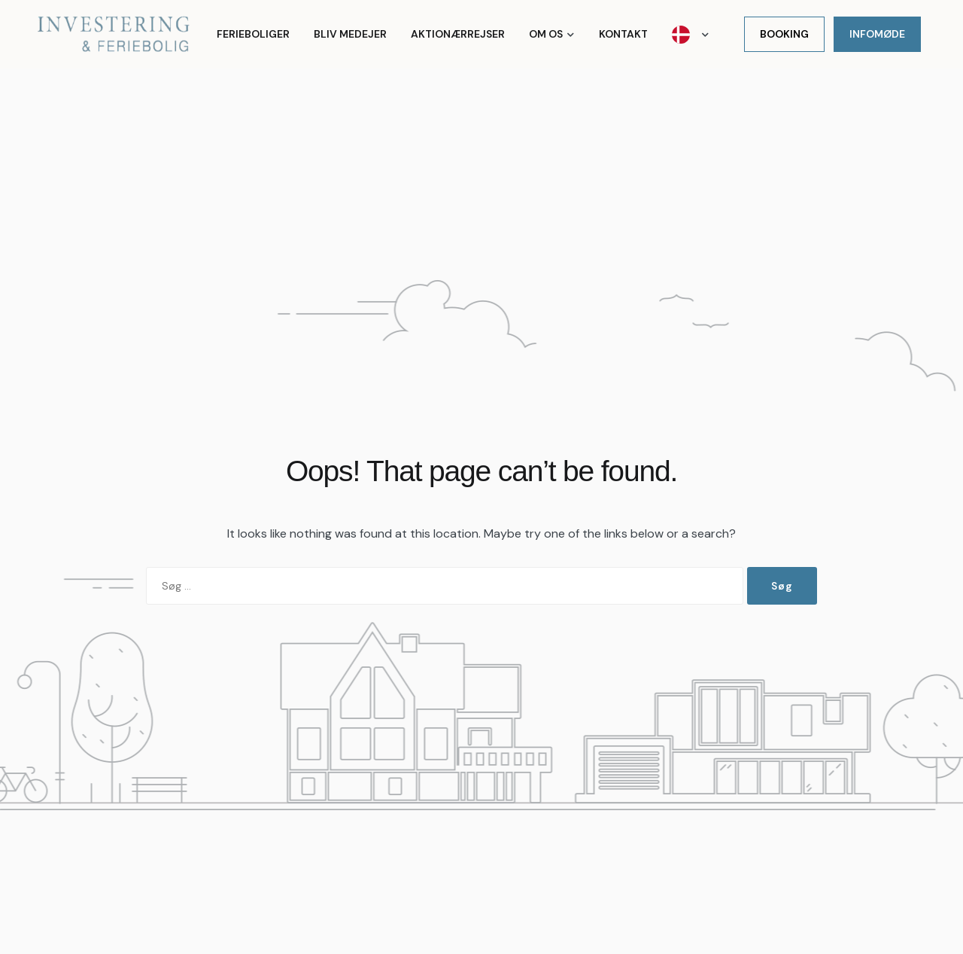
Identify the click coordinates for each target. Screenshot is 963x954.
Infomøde (877, 34)
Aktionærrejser (458, 34)
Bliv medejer (350, 34)
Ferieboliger (253, 34)
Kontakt (623, 34)
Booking (784, 34)
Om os (546, 34)
